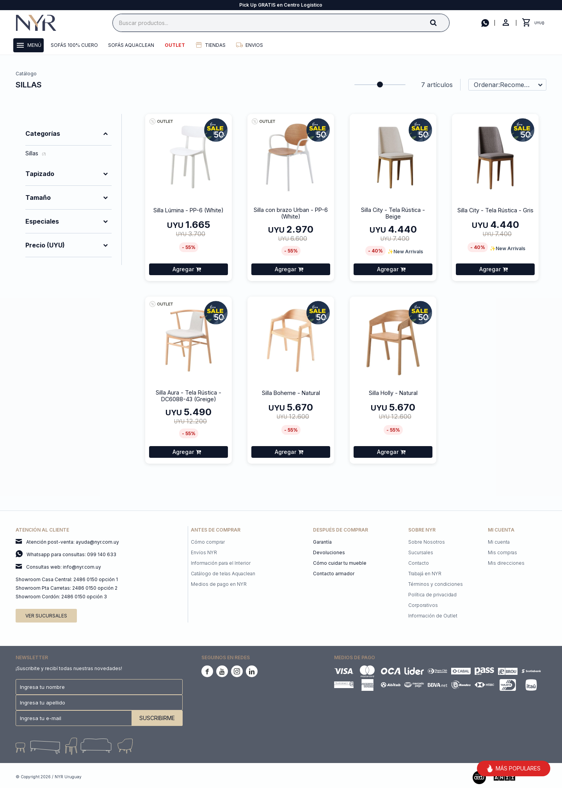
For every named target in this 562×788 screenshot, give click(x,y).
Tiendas (215, 45)
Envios (254, 45)
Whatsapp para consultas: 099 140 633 (71, 554)
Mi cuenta (499, 542)
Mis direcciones (506, 563)
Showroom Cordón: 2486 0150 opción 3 (61, 596)
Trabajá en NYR (424, 573)
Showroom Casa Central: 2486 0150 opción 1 (67, 579)
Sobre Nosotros (426, 542)
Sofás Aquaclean (131, 45)
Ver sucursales (46, 616)
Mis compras (502, 552)
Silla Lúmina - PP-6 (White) (188, 210)
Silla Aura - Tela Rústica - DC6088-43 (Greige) (188, 395)
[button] (440, 22)
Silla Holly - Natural (393, 393)
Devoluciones (329, 552)
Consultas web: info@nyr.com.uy (63, 567)
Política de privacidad (432, 595)
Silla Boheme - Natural (291, 393)
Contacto (418, 563)
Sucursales (420, 552)
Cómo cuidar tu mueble (339, 563)
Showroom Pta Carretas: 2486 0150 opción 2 (66, 588)
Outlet (175, 45)
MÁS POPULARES (514, 768)
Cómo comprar (208, 542)
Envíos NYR (204, 552)
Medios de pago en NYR (219, 584)
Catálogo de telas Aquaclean (223, 573)
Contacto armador (333, 573)
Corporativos (423, 605)
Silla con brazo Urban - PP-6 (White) (291, 213)
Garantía (322, 542)
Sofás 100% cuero (74, 45)
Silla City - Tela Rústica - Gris (495, 210)
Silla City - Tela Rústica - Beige (393, 213)
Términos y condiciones (435, 584)
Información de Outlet (432, 616)
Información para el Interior (221, 563)
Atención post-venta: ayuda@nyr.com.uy (72, 542)
